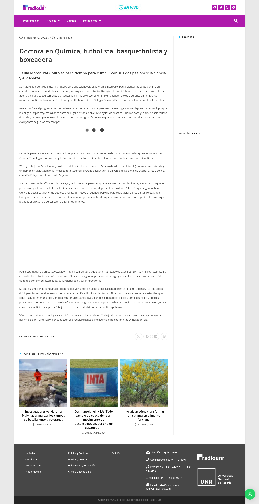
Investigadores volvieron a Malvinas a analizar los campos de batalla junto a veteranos (43, 416)
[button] (250, 494)
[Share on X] (138, 336)
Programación (31, 20)
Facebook (188, 36)
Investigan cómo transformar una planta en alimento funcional (144, 416)
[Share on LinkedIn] (155, 336)
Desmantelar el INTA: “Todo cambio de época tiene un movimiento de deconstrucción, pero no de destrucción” (94, 420)
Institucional (92, 21)
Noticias (53, 21)
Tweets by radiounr (189, 133)
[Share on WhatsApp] (164, 336)
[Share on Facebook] (147, 336)
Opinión (71, 20)
